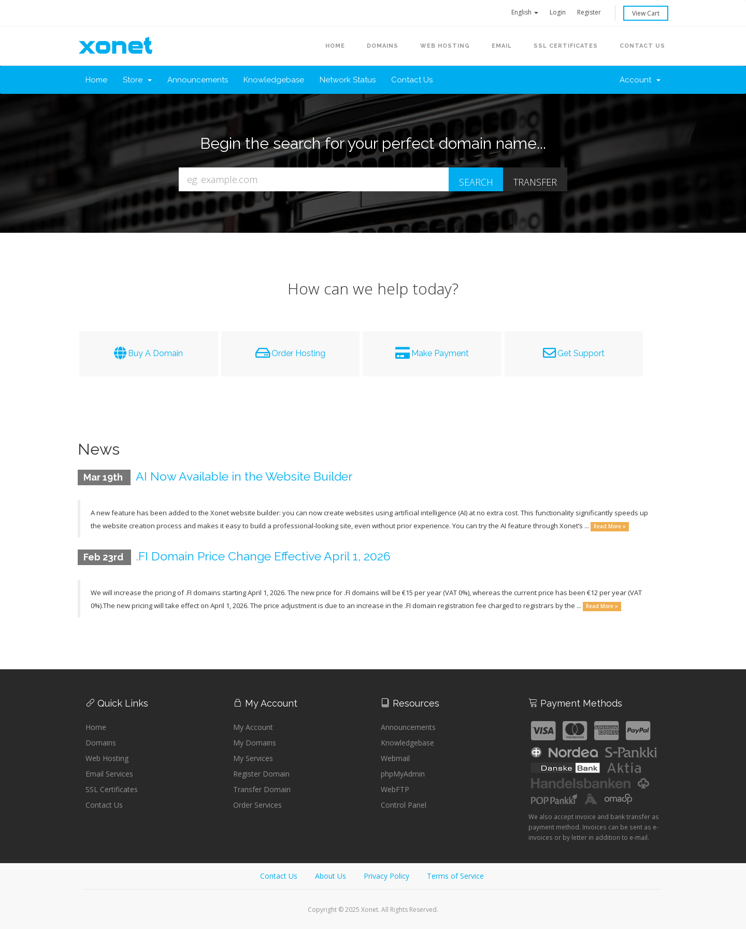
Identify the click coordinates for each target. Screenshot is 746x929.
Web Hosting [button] (445, 46)
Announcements (197, 80)
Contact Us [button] (642, 46)
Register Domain (261, 774)
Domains (100, 743)
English (524, 12)
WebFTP (395, 789)
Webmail (395, 758)
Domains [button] (382, 46)
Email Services (109, 774)
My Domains (254, 743)
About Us (330, 876)
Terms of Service (455, 876)
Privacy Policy (386, 876)
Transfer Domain (262, 789)
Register (589, 12)
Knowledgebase (273, 80)
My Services (253, 758)
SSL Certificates (566, 46)
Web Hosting (106, 758)
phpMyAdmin (403, 774)
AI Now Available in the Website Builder (249, 476)
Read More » (610, 526)
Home (335, 46)
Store (137, 80)
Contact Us (412, 80)
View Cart (645, 13)
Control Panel (403, 805)
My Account (253, 727)
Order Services (257, 805)
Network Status (348, 80)
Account (640, 80)
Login (558, 12)
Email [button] (502, 46)
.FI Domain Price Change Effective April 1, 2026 (268, 556)
